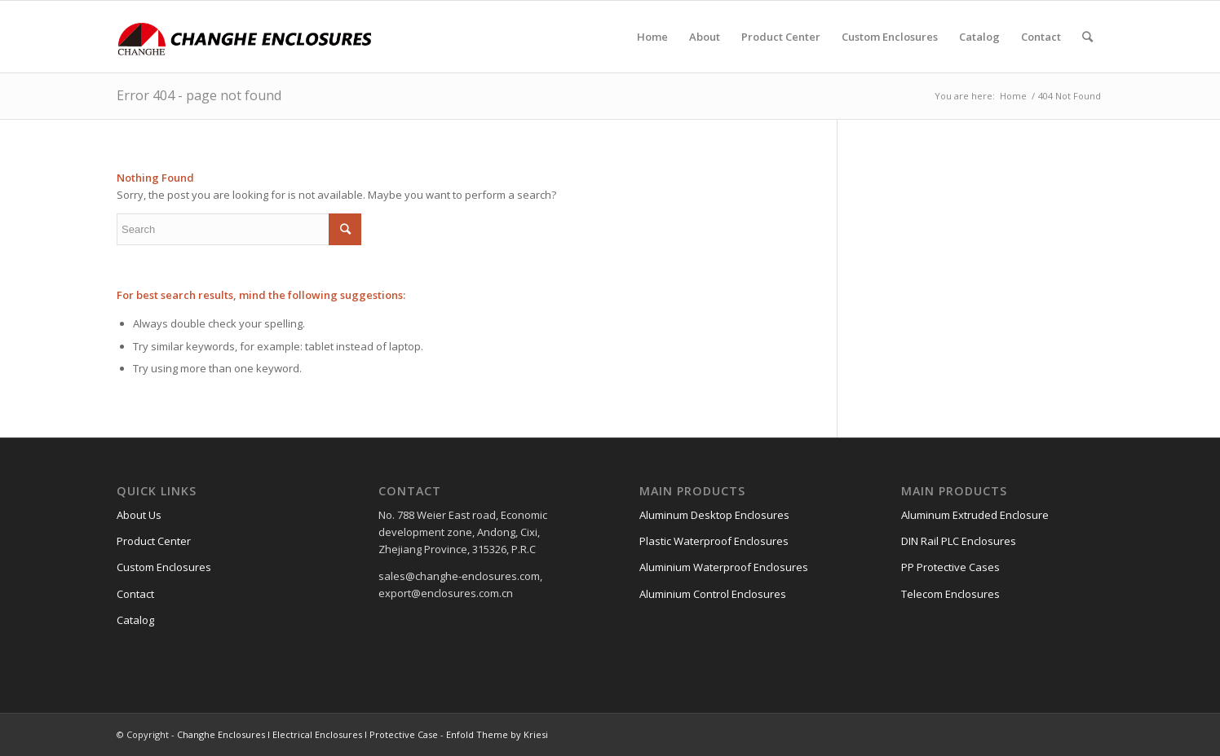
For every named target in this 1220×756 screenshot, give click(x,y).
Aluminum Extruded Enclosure (975, 515)
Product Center (154, 541)
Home (1013, 96)
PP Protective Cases (950, 567)
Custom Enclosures (164, 567)
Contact (135, 594)
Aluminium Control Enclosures (712, 594)
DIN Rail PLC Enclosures (958, 541)
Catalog (135, 620)
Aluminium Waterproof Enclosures (723, 567)
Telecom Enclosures (950, 594)
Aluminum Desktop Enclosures (714, 515)
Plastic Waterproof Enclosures (714, 541)
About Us (139, 515)
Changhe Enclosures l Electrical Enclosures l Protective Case (307, 734)
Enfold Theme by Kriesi (497, 734)
